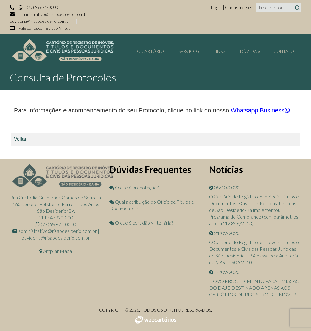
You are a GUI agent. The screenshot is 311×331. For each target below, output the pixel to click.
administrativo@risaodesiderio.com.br (53, 14)
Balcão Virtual (58, 28)
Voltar (20, 139)
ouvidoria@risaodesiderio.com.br (40, 21)
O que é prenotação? (134, 187)
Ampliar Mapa (55, 251)
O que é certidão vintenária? (141, 223)
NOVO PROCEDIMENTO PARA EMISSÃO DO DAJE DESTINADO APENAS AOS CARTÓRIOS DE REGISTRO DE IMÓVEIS (254, 287)
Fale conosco (31, 28)
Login (217, 7)
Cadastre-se (238, 7)
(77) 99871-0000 (38, 7)
